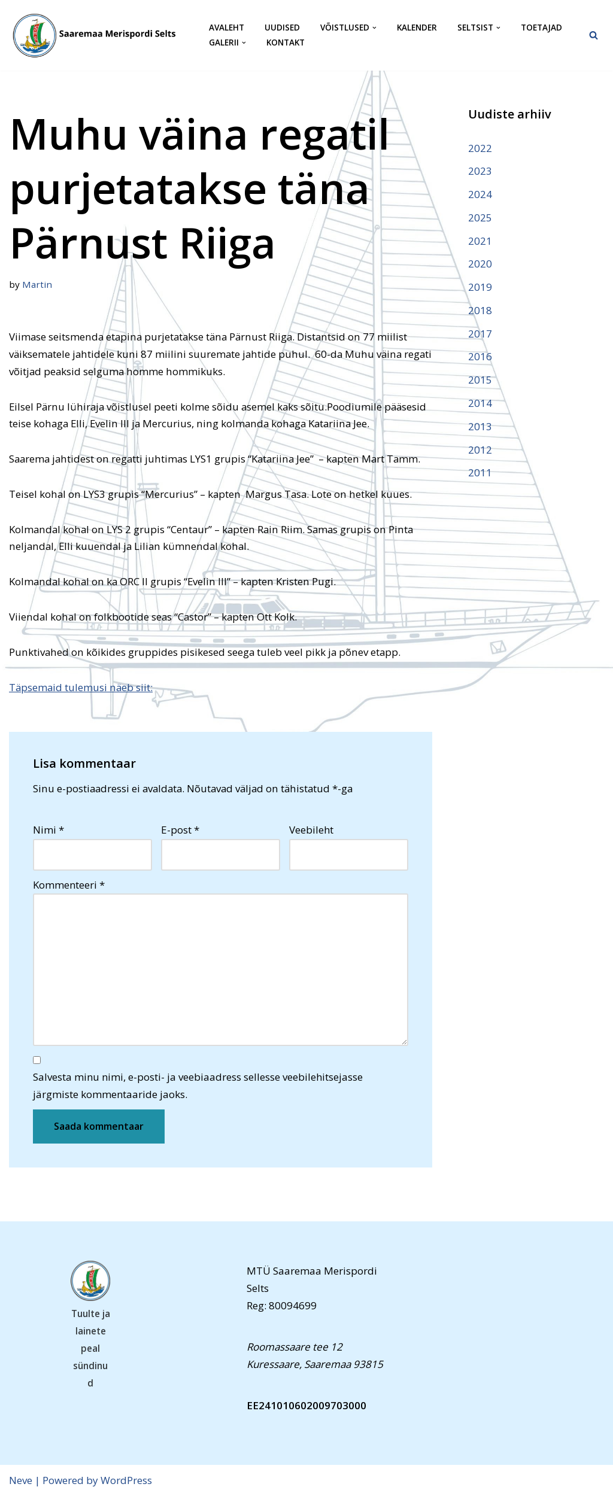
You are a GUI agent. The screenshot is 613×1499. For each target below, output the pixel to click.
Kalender (417, 28)
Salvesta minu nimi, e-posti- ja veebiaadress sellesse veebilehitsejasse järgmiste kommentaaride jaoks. (198, 1087)
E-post (180, 831)
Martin (37, 284)
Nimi (48, 831)
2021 (480, 241)
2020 (480, 264)
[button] (374, 28)
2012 (480, 450)
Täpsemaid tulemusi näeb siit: (81, 688)
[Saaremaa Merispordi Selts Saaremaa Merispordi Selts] (99, 35)
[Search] (593, 35)
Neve (20, 1482)
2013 (480, 427)
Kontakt (285, 42)
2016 (480, 357)
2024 (480, 194)
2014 (480, 404)
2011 (480, 474)
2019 (480, 287)
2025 (480, 217)
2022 (480, 148)
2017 (480, 334)
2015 (480, 381)
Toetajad (541, 28)
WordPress (126, 1482)
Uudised (282, 28)
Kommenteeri (69, 886)
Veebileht (311, 831)
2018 (480, 311)
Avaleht (226, 28)
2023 (480, 171)
